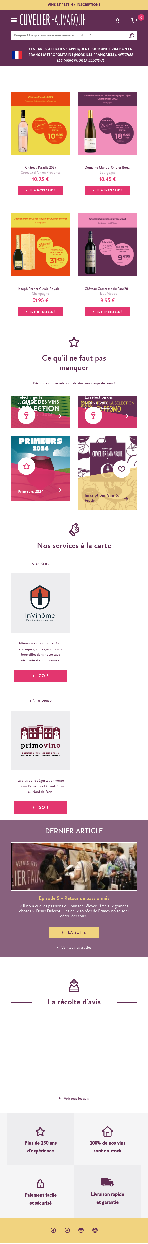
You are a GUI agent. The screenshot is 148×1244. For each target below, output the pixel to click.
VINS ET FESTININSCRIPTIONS (74, 5)
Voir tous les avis (74, 1099)
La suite (74, 932)
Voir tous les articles (74, 948)
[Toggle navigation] (14, 20)
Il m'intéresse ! (40, 190)
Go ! (40, 807)
